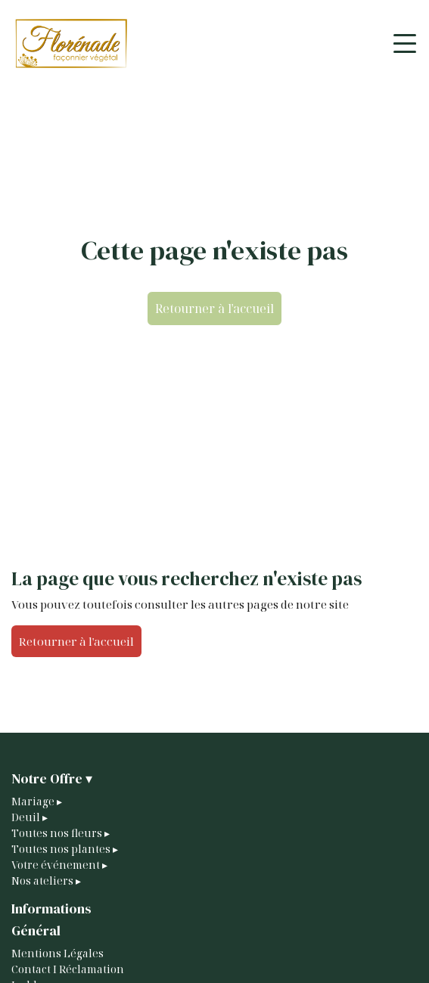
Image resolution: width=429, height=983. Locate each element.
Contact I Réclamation (67, 969)
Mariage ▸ (36, 801)
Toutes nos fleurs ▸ (60, 833)
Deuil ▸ (29, 817)
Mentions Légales (57, 953)
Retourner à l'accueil (214, 308)
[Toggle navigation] (405, 43)
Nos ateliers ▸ (46, 880)
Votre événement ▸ (59, 864)
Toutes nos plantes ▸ (64, 849)
